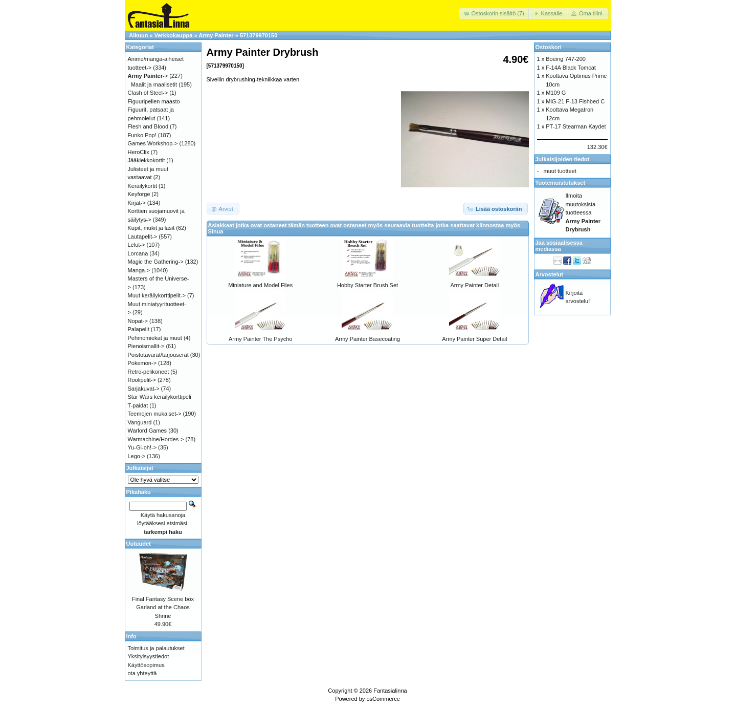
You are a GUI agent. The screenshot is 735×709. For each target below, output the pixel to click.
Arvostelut (549, 274)
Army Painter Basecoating (367, 339)
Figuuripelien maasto (154, 101)
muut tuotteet (560, 171)
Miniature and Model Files (260, 285)
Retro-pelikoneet (148, 372)
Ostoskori (549, 47)
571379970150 (258, 35)
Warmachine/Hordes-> (156, 439)
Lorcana (138, 253)
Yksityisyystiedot (148, 656)
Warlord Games (147, 430)
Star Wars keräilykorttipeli (159, 397)
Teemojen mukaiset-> (155, 414)
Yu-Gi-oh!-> (142, 447)
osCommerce (382, 699)
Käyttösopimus (146, 665)
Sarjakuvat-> (144, 388)
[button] (494, 13)
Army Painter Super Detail (474, 339)
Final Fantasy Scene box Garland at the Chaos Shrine (163, 607)
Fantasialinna (390, 690)
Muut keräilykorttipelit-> (157, 295)
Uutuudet (138, 544)
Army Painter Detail (474, 285)
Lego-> (137, 456)
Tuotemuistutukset (561, 183)
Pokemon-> (142, 363)
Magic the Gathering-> (156, 262)
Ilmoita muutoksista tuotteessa (583, 212)
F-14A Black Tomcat (571, 68)
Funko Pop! (142, 135)
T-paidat (138, 405)
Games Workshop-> (153, 143)
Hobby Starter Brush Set (367, 285)
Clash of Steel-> (148, 93)
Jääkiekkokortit (146, 160)
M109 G (556, 93)
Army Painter (215, 35)
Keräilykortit (142, 186)
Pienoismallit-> (146, 346)
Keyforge (139, 194)
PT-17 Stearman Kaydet (576, 126)
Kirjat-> (137, 203)
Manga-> (139, 270)
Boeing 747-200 (566, 59)
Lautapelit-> (143, 236)
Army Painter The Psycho (261, 339)
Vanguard (140, 422)
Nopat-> (138, 321)
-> (148, 76)
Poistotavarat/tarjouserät (158, 355)
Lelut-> (136, 245)
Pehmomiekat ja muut (155, 338)
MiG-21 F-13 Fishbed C (575, 101)
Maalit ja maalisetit (154, 84)
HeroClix (138, 152)
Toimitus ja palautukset (156, 648)
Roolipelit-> (142, 380)
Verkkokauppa (173, 35)
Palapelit (138, 329)
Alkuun (138, 35)
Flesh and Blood (148, 126)
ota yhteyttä (142, 673)
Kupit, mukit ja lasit (151, 228)
